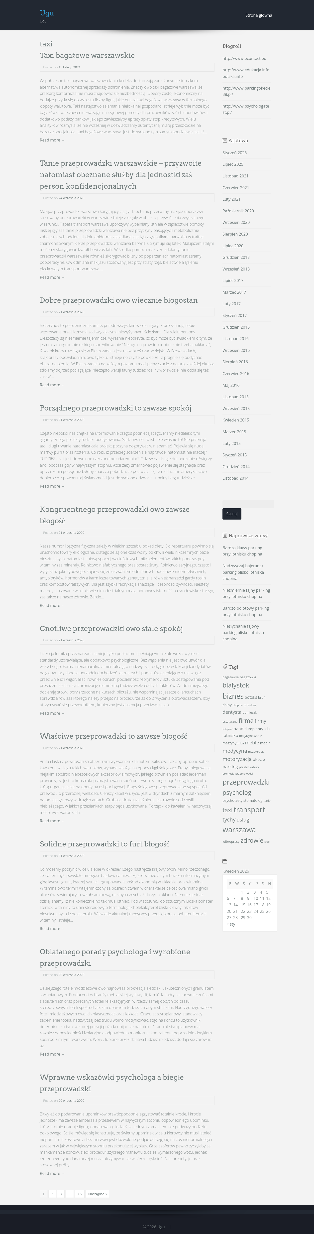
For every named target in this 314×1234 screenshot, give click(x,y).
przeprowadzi (244, 773)
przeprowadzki (246, 782)
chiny (227, 704)
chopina (238, 705)
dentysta (231, 712)
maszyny (229, 743)
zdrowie (251, 840)
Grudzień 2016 (236, 327)
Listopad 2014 (235, 478)
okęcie (259, 759)
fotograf (227, 729)
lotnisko (230, 735)
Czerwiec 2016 (235, 373)
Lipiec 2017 (232, 280)
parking (230, 767)
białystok (235, 685)
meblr (265, 743)
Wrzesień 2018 (236, 269)
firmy (260, 721)
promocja (228, 773)
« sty (231, 924)
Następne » (97, 1194)
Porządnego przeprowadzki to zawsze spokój (116, 408)
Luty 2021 (231, 199)
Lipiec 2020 (232, 246)
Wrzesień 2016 (236, 350)
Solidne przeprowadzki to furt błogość (105, 843)
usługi (244, 819)
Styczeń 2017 (234, 315)
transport (249, 809)
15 (80, 1194)
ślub (267, 841)
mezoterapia (256, 751)
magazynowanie (250, 736)
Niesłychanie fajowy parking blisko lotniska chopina (243, 632)
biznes (233, 696)
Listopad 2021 (235, 176)
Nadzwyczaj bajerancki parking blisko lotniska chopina (243, 572)
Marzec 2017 (234, 292)
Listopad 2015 (235, 397)
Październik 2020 (238, 211)
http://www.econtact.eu (244, 58)
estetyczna (229, 721)
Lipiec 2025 (232, 164)
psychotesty (232, 800)
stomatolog (252, 800)
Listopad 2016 (235, 338)
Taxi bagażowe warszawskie (87, 55)
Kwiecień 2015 (235, 420)
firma (245, 720)
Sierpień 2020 (235, 234)
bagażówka (230, 677)
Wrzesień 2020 (236, 222)
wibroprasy (230, 841)
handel (240, 728)
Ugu (47, 12)
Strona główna (259, 15)
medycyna (234, 750)
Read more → (52, 140)
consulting (250, 705)
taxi (227, 810)
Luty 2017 (231, 303)
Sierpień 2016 (235, 362)
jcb (267, 728)
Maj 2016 (230, 385)
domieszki (250, 712)
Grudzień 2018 (236, 257)
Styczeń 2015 (234, 455)
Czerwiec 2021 (235, 187)
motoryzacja (237, 758)
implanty (255, 728)
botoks (251, 697)
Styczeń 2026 (234, 152)
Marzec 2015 (234, 431)
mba (240, 743)
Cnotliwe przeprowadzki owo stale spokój (111, 628)
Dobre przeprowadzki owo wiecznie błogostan (119, 300)
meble (252, 742)
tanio (267, 801)
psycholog (236, 792)
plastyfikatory (249, 767)
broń (262, 697)
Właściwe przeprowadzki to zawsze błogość (113, 736)
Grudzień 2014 (236, 466)
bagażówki (248, 677)
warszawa (239, 829)
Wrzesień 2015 (236, 408)
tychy (228, 819)
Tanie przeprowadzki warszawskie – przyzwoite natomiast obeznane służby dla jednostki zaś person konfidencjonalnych (121, 174)
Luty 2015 (231, 443)
